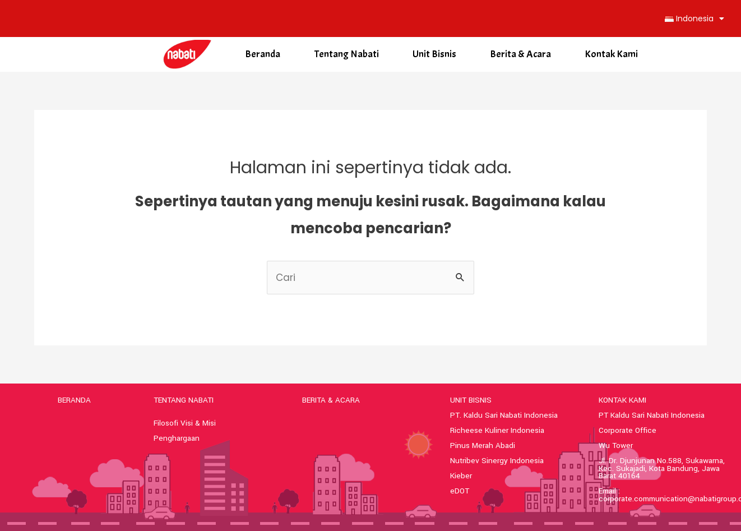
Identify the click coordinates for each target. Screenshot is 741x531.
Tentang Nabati (346, 54)
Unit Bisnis (434, 54)
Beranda (262, 54)
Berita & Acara (520, 54)
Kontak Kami (611, 54)
